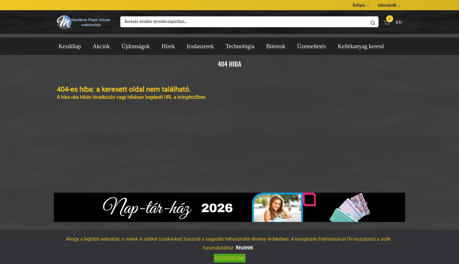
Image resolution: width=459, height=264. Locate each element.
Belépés (359, 6)
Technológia (240, 46)
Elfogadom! (229, 258)
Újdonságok (135, 46)
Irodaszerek (200, 46)
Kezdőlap (70, 46)
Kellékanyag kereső (361, 46)
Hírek (168, 46)
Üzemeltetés (311, 46)
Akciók (101, 46)
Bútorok (275, 46)
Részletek (244, 248)
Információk (387, 6)
